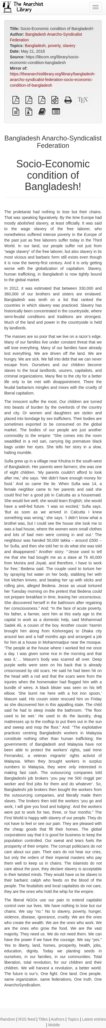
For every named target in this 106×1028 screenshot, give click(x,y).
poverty (54, 45)
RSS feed (26, 1019)
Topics (73, 1019)
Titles (43, 1019)
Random (7, 1019)
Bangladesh (35, 45)
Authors (57, 1019)
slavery (69, 45)
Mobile (54, 1025)
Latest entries (94, 1019)
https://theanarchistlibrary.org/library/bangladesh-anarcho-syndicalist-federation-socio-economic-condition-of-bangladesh (52, 80)
